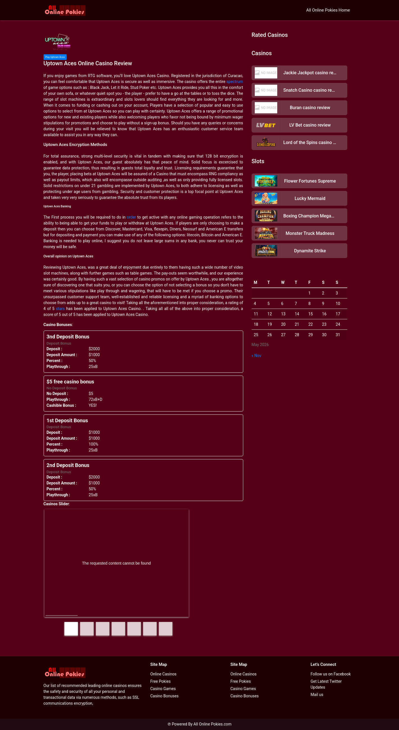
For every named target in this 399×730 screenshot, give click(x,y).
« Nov (257, 355)
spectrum (234, 81)
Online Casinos (163, 674)
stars (60, 308)
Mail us (317, 694)
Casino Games (163, 688)
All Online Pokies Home (328, 10)
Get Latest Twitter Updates (326, 684)
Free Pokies (160, 681)
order (131, 217)
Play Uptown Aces (55, 57)
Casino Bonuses (164, 696)
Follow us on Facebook (331, 674)
